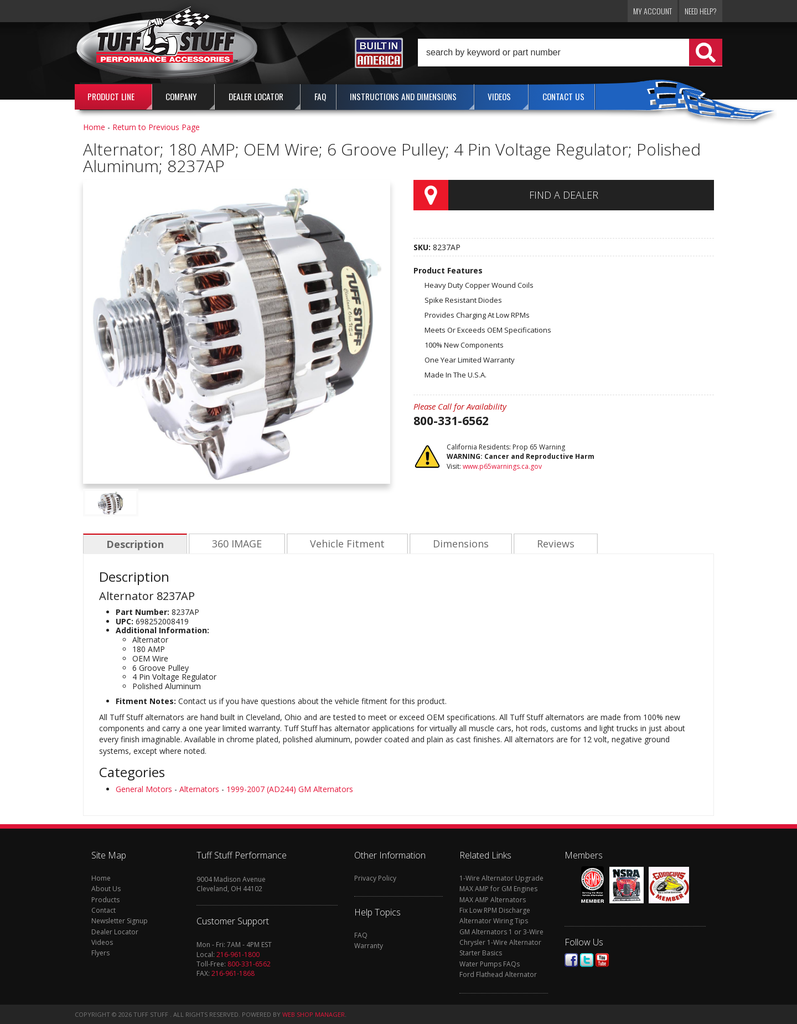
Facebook (571, 960)
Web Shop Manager (313, 1014)
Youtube (602, 960)
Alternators (199, 789)
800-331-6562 (249, 964)
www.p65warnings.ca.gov (502, 466)
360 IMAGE (235, 544)
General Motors (144, 789)
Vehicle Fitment (344, 544)
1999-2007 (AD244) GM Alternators (289, 789)
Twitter (586, 960)
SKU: (423, 247)
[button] (570, 52)
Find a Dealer (563, 194)
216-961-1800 (238, 954)
